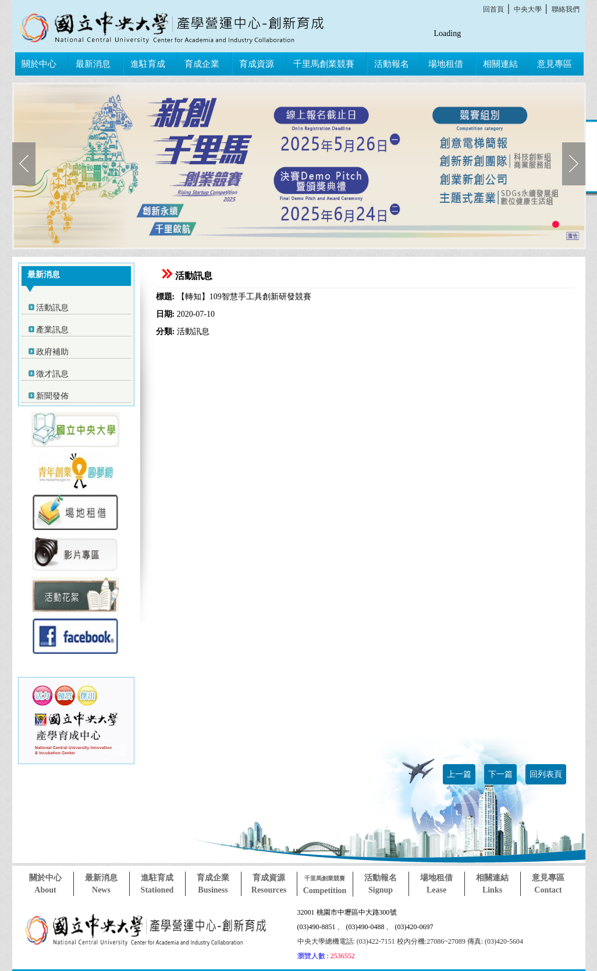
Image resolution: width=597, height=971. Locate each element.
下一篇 (500, 774)
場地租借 (445, 64)
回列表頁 (546, 774)
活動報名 (391, 64)
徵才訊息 (52, 374)
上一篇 (459, 774)
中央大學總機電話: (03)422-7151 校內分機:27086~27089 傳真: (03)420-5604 (410, 941)
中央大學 (528, 9)
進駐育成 (147, 64)
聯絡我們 (566, 9)
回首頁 (493, 9)
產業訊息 (52, 329)
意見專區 (554, 64)
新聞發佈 (52, 396)
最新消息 (93, 64)
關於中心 (39, 64)
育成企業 (201, 64)
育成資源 (256, 64)
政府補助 (52, 351)
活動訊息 (52, 307)
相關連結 (500, 64)
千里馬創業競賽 (323, 64)
